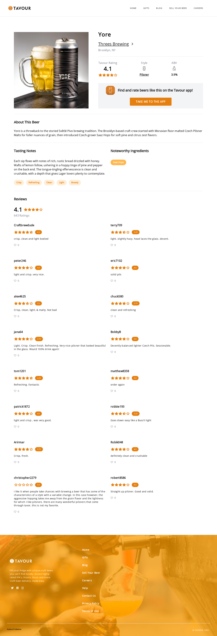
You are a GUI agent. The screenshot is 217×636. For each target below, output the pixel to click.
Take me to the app (151, 102)
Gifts (146, 8)
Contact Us (89, 595)
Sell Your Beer (178, 8)
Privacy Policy (90, 603)
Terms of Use (90, 611)
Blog (159, 8)
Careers (198, 8)
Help (85, 588)
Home (133, 8)
